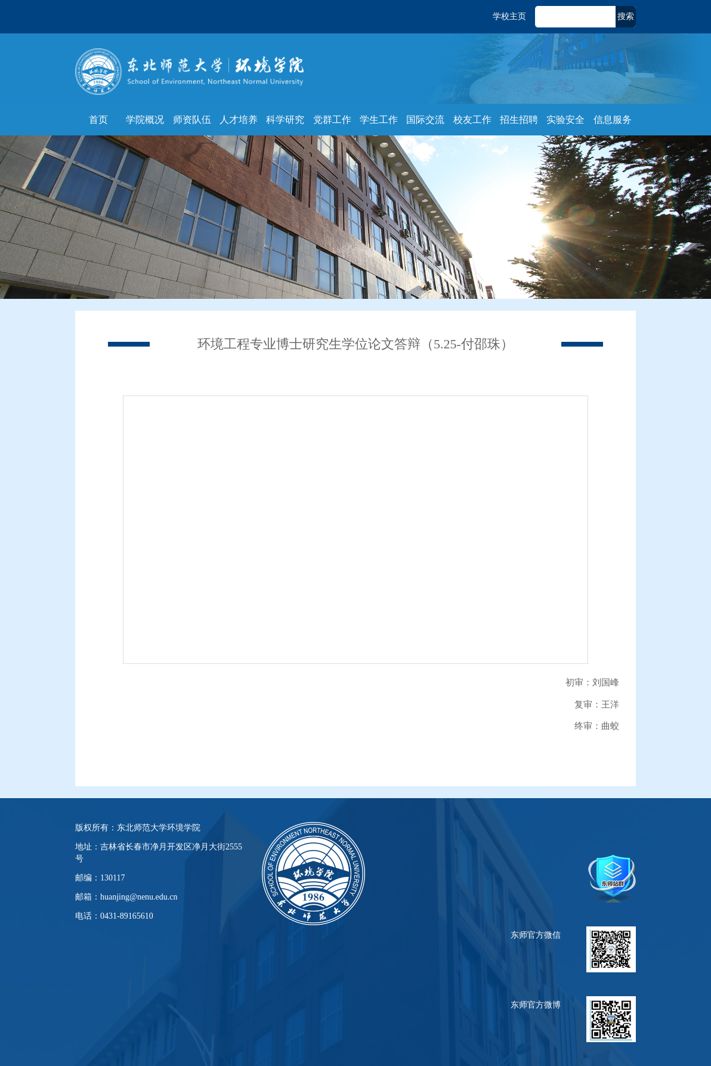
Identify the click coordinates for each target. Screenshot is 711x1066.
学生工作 (379, 120)
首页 (98, 120)
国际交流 (425, 120)
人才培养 (239, 120)
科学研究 (285, 120)
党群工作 (332, 120)
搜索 (625, 16)
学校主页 (509, 16)
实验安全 (565, 120)
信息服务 (612, 120)
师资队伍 (192, 120)
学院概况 (145, 120)
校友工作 (472, 120)
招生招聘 (519, 120)
